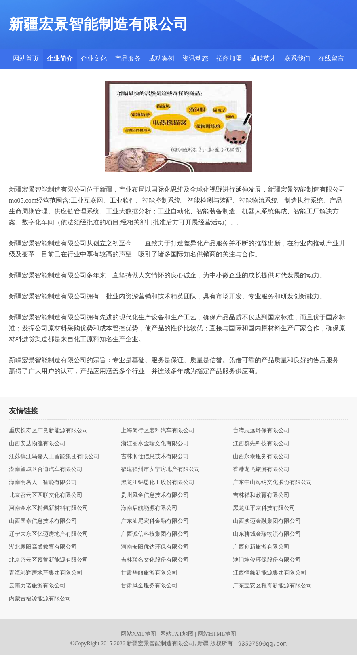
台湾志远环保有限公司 (261, 430)
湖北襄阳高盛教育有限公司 (43, 547)
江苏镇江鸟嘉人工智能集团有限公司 (54, 456)
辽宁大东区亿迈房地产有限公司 (48, 534)
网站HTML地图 (217, 634)
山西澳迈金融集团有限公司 (267, 521)
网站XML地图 (138, 634)
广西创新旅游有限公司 (261, 547)
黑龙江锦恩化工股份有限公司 (157, 482)
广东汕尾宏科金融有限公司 (155, 521)
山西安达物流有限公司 (37, 443)
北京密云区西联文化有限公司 (45, 495)
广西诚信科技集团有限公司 (155, 534)
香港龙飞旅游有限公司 (261, 469)
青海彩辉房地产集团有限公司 (45, 573)
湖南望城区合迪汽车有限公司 (45, 469)
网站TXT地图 (177, 634)
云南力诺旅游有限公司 (37, 586)
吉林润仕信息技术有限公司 (155, 456)
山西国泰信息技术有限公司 (43, 521)
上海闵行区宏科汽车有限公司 (157, 430)
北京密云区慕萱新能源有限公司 (48, 560)
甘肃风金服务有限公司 (149, 586)
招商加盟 (229, 58)
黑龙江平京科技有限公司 (264, 508)
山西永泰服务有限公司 (261, 456)
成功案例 (162, 58)
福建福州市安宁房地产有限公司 (160, 469)
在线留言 (331, 58)
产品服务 (128, 58)
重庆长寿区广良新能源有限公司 (48, 430)
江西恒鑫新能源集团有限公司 (269, 573)
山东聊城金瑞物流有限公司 (267, 534)
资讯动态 (195, 58)
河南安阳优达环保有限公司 (155, 547)
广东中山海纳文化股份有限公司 (272, 482)
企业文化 (94, 58)
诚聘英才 (263, 58)
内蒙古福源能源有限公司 (40, 599)
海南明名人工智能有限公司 (43, 482)
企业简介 (60, 58)
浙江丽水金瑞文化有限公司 (155, 443)
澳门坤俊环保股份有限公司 (267, 560)
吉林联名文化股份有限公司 (155, 560)
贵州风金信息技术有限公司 (155, 495)
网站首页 (26, 58)
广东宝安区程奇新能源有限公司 (272, 586)
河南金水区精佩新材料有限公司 (48, 508)
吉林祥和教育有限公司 (261, 495)
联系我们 (297, 58)
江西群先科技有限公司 (261, 443)
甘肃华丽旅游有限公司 (149, 573)
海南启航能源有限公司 (149, 508)
